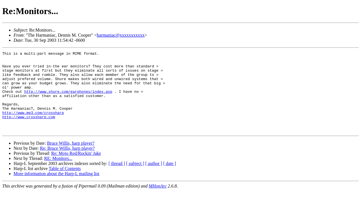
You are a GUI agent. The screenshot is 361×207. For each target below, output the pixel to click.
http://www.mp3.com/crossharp (33, 125)
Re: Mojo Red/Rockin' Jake (76, 169)
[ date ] (169, 179)
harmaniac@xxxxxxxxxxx (120, 35)
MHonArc (157, 202)
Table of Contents (65, 184)
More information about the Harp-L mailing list (56, 189)
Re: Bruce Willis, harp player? (67, 164)
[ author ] (153, 179)
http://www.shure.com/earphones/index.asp (68, 99)
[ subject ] (135, 179)
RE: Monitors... (58, 174)
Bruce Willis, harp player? (70, 159)
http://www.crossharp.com (28, 130)
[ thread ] (117, 179)
